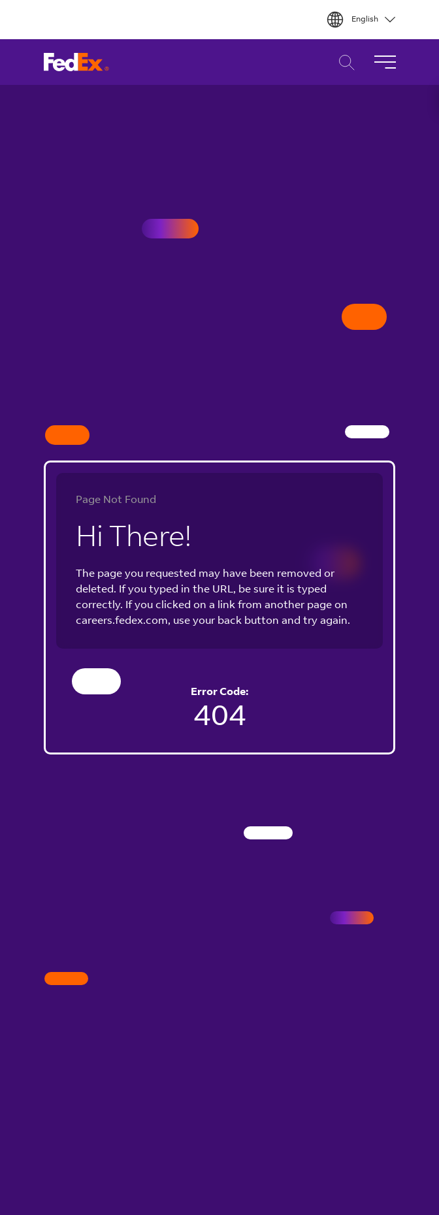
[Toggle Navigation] (384, 62)
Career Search (343, 62)
